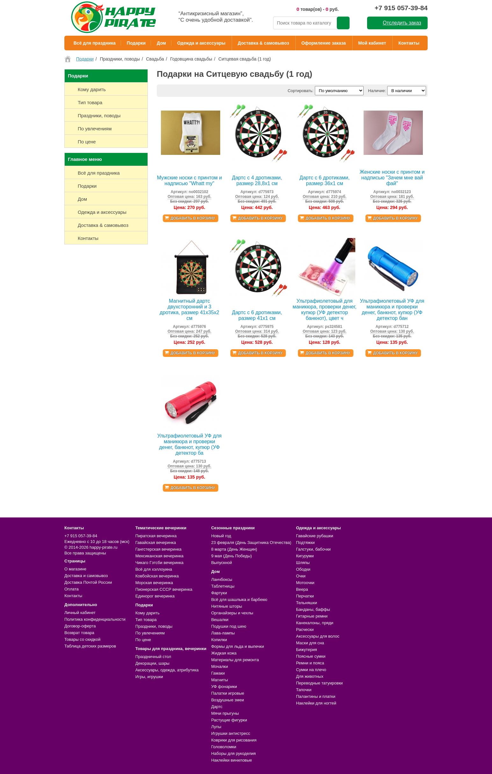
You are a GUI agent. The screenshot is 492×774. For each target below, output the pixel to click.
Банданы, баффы (313, 609)
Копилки (219, 639)
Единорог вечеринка (155, 596)
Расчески (305, 629)
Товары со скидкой (82, 639)
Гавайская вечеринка (155, 542)
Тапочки (303, 689)
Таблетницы (223, 586)
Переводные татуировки (319, 683)
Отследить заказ (402, 22)
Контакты (408, 43)
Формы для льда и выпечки (237, 646)
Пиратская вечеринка (156, 535)
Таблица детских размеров (90, 646)
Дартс (216, 706)
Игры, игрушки (149, 676)
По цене (143, 639)
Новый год (221, 535)
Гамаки (218, 673)
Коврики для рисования (234, 740)
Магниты (219, 679)
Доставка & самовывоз (263, 43)
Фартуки (219, 592)
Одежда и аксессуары (201, 43)
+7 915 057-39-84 (401, 7)
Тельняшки (306, 602)
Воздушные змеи (227, 700)
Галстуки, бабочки (313, 549)
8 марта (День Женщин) (234, 549)
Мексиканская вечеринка (159, 555)
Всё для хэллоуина (153, 569)
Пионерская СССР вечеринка (163, 589)
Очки (301, 576)
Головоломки (223, 746)
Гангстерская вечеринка (158, 549)
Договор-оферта (80, 626)
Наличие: (377, 90)
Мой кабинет (372, 43)
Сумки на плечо (311, 669)
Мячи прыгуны (225, 713)
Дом (161, 43)
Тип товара (146, 619)
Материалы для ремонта (235, 659)
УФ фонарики (224, 686)
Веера (302, 589)
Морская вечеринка (154, 582)
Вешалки (219, 619)
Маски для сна (310, 642)
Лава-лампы (223, 633)
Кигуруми (305, 555)
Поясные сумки (310, 656)
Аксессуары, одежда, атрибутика (167, 670)
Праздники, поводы (153, 626)
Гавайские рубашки (314, 535)
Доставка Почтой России (88, 582)
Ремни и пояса (310, 663)
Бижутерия (306, 649)
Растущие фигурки (229, 720)
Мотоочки (305, 582)
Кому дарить (147, 613)
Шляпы (303, 562)
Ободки (303, 569)
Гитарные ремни (312, 616)
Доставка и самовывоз (86, 575)
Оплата (71, 589)
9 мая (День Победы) (231, 555)
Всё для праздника (95, 43)
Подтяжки (305, 542)
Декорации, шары (152, 663)
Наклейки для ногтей (316, 703)
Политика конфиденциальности (95, 619)
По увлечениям (150, 633)
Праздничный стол (153, 656)
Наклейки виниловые (231, 760)
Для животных (309, 676)
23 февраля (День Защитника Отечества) (251, 542)
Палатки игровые (227, 693)
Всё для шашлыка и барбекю (239, 599)
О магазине (75, 569)
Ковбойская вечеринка (157, 576)
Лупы (216, 726)
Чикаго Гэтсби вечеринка (159, 562)
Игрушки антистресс (230, 733)
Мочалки (219, 666)
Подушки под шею (228, 626)
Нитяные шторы (226, 606)
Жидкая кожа (224, 653)
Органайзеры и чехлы (232, 613)
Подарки (136, 43)
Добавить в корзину (192, 218)
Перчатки (305, 596)
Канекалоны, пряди (314, 622)
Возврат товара (79, 632)
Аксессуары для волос (317, 636)
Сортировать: (301, 90)
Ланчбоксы (221, 579)
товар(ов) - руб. (317, 9)
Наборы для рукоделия (233, 753)
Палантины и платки (315, 696)
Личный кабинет (80, 612)
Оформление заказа (323, 43)
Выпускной (221, 562)
